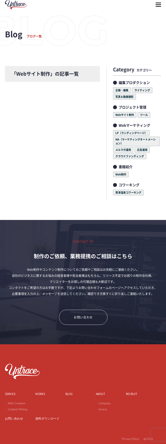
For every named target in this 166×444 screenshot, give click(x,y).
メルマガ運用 (123, 150)
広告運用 (142, 150)
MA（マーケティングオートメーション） (135, 141)
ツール (144, 115)
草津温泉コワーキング (128, 192)
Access (101, 409)
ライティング (142, 90)
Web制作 (120, 174)
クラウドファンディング (129, 156)
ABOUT (100, 394)
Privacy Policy (130, 439)
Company (103, 403)
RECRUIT (131, 394)
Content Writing (16, 409)
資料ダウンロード (47, 418)
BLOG (69, 394)
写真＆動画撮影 (124, 96)
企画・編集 (121, 90)
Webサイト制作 (124, 115)
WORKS (40, 394)
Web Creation (15, 403)
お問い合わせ (83, 317)
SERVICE (10, 394)
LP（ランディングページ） (131, 133)
